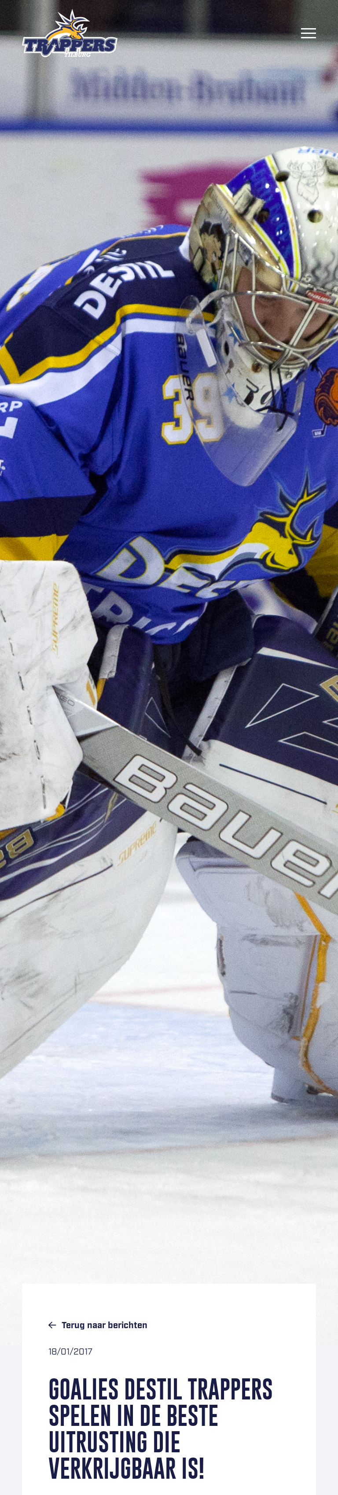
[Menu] (308, 33)
